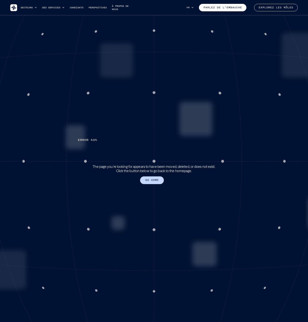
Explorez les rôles (276, 7)
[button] (29, 7)
